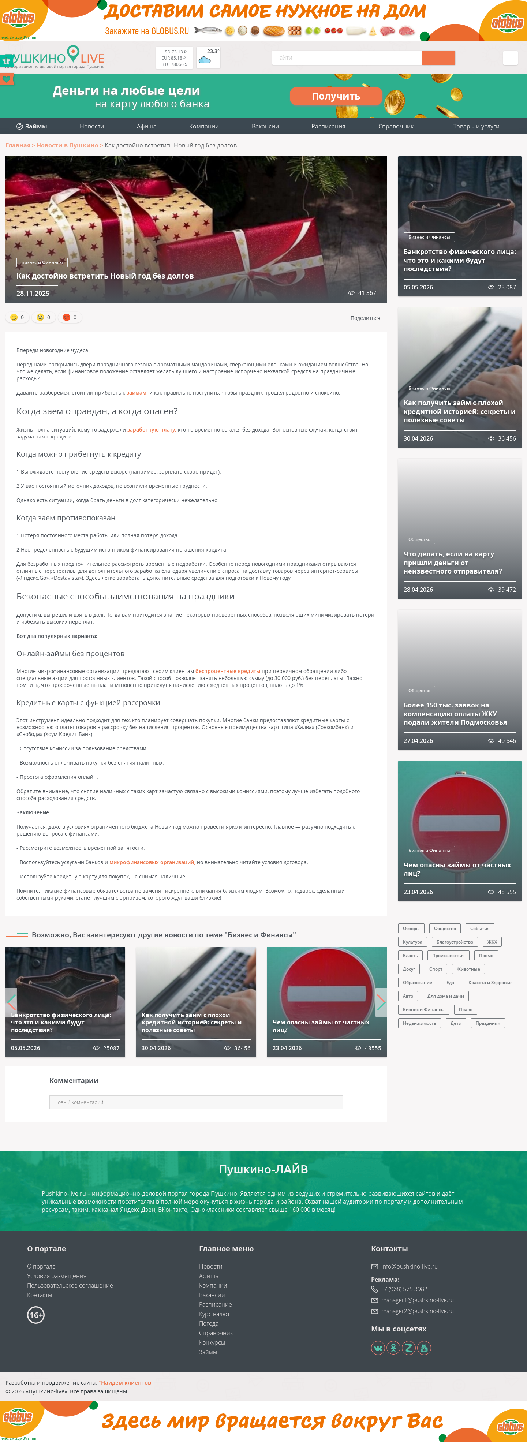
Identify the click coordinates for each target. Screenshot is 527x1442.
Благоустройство (455, 942)
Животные (468, 969)
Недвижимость (419, 1023)
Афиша (147, 126)
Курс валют (214, 1314)
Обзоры (411, 928)
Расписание (215, 1304)
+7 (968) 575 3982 (404, 1289)
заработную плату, (151, 429)
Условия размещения (56, 1276)
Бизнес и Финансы (42, 262)
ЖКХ (492, 942)
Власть (410, 955)
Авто (408, 996)
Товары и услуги (476, 126)
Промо (486, 955)
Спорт (435, 969)
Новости (92, 126)
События (480, 928)
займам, (137, 392)
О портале (41, 1266)
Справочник (396, 126)
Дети (456, 1023)
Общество (419, 539)
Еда (450, 982)
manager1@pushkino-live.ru (417, 1300)
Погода (208, 1323)
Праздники (488, 1023)
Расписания (328, 126)
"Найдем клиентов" (126, 1382)
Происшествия (448, 955)
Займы (208, 1352)
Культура (412, 942)
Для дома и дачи (445, 996)
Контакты (39, 1295)
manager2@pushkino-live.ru (417, 1311)
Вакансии (265, 126)
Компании (204, 126)
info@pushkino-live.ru (409, 1266)
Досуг (409, 969)
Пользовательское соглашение (70, 1285)
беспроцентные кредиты (227, 671)
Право (465, 1009)
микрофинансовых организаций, (152, 862)
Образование (417, 982)
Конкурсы (212, 1342)
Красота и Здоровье (490, 982)
